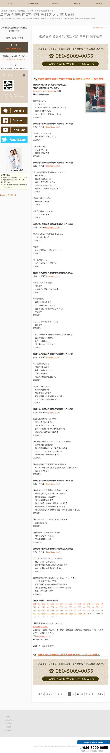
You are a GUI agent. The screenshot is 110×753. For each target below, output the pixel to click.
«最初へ (41, 694)
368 (66, 604)
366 (57, 604)
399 (61, 610)
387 (79, 607)
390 (93, 607)
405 (88, 610)
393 (34, 610)
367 (61, 604)
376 (102, 604)
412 (48, 614)
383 (61, 607)
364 (48, 604)
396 (48, 610)
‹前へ (48, 694)
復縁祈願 (55, 4)
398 (57, 610)
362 (39, 604)
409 (34, 614)
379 (43, 607)
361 (34, 604)
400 (66, 610)
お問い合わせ (33, 4)
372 (84, 604)
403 (79, 610)
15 (86, 694)
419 (79, 614)
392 (102, 607)
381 (52, 607)
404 (84, 610)
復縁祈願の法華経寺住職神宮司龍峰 (53, 746)
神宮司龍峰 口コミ (98, 27)
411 (43, 614)
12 (74, 694)
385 (70, 607)
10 (65, 694)
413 (52, 614)
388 (84, 607)
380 (48, 607)
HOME (11, 4)
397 (52, 610)
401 (70, 610)
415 (61, 614)
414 (57, 614)
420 (83, 614)
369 (70, 604)
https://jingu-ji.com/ (40, 627)
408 (102, 610)
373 (88, 604)
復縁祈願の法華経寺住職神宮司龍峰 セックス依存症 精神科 (69, 655)
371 (79, 604)
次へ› (94, 694)
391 (97, 607)
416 (66, 614)
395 (43, 610)
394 (39, 610)
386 (75, 607)
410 (39, 614)
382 (57, 607)
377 (34, 607)
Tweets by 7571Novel (8, 195)
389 (88, 607)
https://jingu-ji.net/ (53, 127)
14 (82, 694)
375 (97, 604)
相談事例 (99, 4)
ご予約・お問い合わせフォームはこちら (14, 59)
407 (97, 610)
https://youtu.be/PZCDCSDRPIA (45, 91)
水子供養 (77, 4)
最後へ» (100, 694)
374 (93, 604)
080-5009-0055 (14, 48)
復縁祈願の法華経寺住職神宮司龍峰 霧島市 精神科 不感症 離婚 (71, 79)
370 (75, 604)
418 (75, 614)
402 (75, 610)
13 (78, 694)
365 (52, 604)
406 (93, 610)
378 (39, 607)
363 (43, 604)
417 (70, 614)
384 (66, 607)
